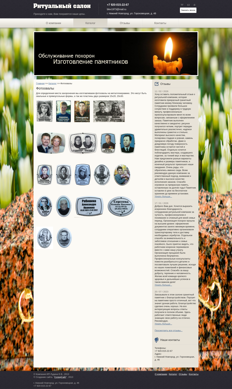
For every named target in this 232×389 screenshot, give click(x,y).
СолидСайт (60, 377)
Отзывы (125, 23)
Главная (40, 83)
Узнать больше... (163, 196)
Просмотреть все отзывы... (169, 330)
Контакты (160, 23)
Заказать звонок (188, 10)
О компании (53, 23)
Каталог (52, 83)
